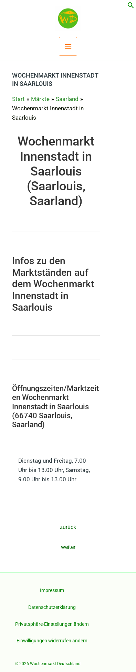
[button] (130, 6)
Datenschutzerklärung (52, 607)
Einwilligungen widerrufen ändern (52, 640)
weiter (68, 547)
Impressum (52, 590)
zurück (68, 527)
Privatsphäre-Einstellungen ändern (52, 624)
